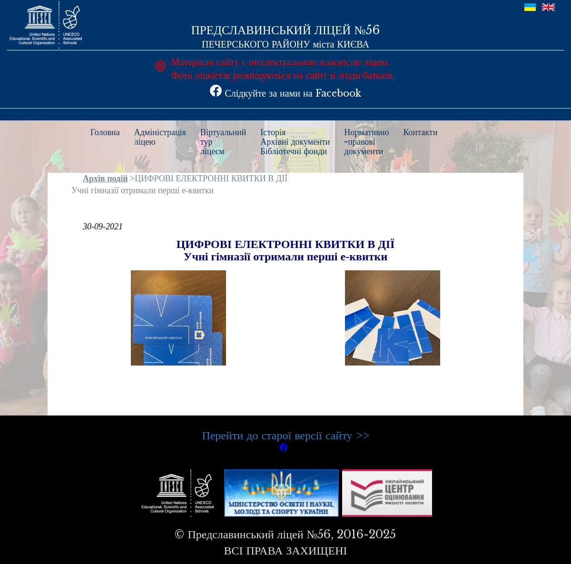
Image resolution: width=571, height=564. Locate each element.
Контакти (421, 132)
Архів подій (105, 178)
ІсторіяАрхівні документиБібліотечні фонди (295, 142)
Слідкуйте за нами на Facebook (285, 93)
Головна (105, 132)
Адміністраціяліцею (160, 137)
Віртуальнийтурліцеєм (223, 142)
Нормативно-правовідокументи (366, 142)
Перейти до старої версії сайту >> (285, 435)
